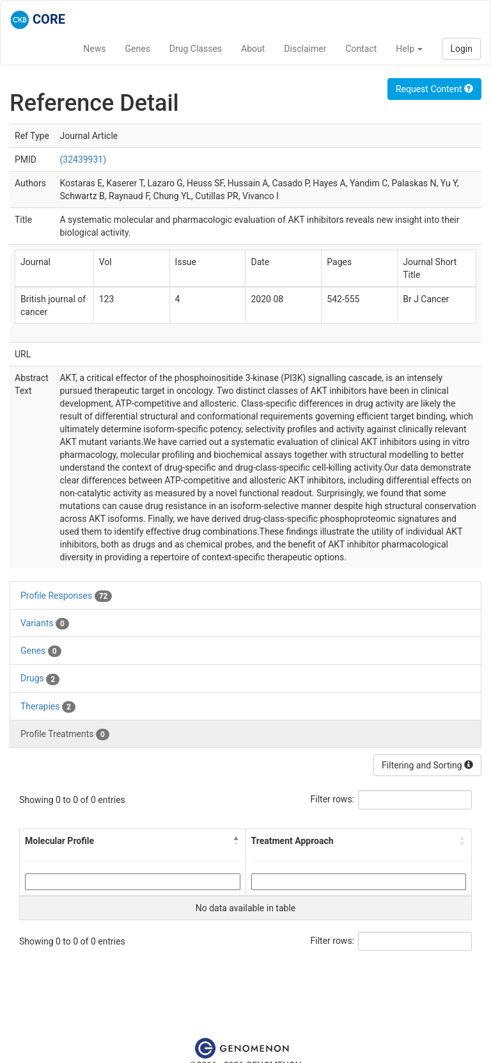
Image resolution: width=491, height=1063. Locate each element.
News (94, 49)
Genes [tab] (40, 651)
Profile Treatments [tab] (64, 734)
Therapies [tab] (47, 707)
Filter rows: (333, 799)
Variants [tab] (44, 623)
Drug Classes (195, 49)
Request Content (434, 89)
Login (461, 49)
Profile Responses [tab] (66, 596)
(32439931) (82, 159)
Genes (137, 49)
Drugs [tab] (39, 679)
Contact (361, 49)
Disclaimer (305, 49)
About (253, 49)
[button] (236, 840)
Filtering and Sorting (427, 765)
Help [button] (409, 49)
